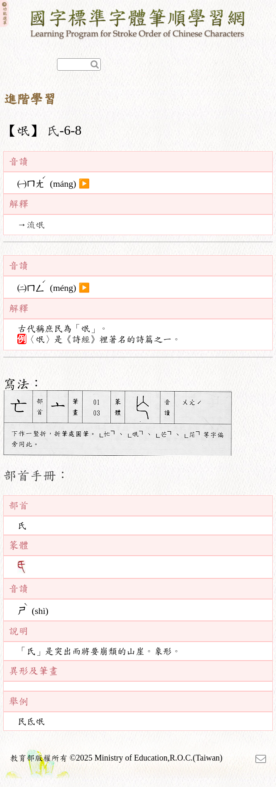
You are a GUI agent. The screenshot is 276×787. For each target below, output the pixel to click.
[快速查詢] (79, 64)
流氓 (35, 224)
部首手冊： (36, 475)
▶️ (84, 183)
